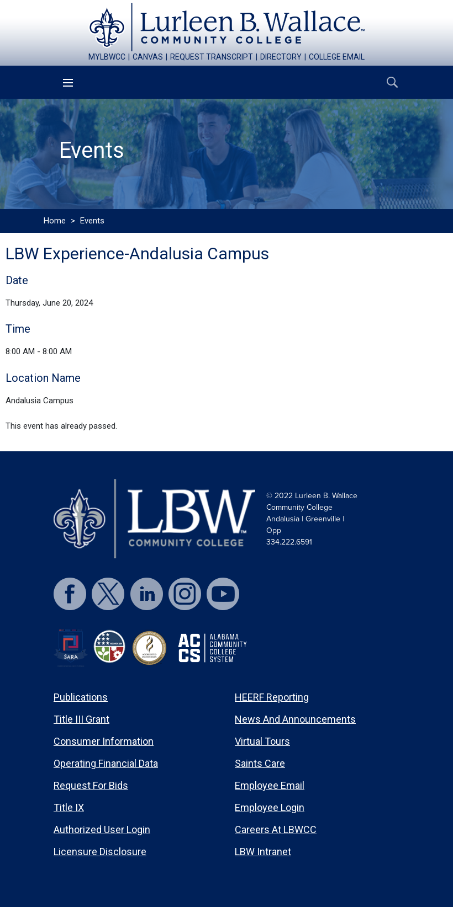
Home (55, 221)
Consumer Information (104, 741)
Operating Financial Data (106, 763)
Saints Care (260, 763)
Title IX (69, 807)
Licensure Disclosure (100, 851)
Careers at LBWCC (276, 829)
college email (337, 56)
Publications (81, 697)
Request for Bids (91, 785)
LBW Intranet (263, 851)
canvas (148, 56)
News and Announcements (295, 719)
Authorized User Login (102, 829)
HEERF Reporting (272, 697)
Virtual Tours (262, 741)
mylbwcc (106, 56)
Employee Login (269, 807)
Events (92, 221)
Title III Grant (81, 719)
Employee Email (269, 785)
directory (281, 56)
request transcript (211, 56)
